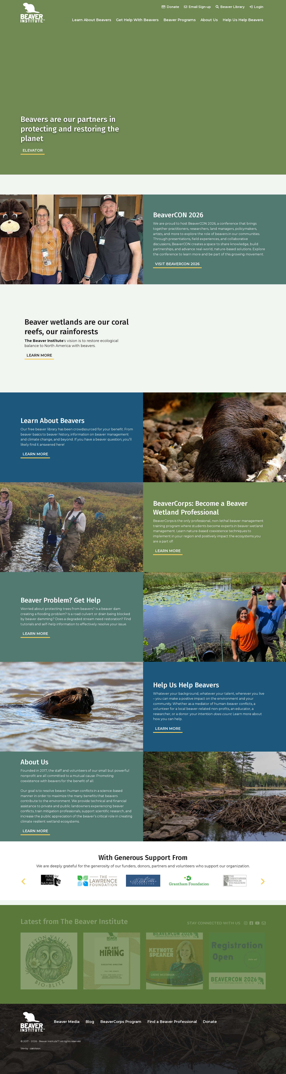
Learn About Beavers (91, 20)
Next (263, 881)
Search (223, 1022)
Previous (24, 881)
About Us (209, 20)
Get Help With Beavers (137, 20)
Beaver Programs (179, 20)
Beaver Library (230, 7)
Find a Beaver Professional (172, 1022)
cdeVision (35, 1048)
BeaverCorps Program (120, 1022)
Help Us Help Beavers (243, 20)
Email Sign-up (197, 7)
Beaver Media (67, 1022)
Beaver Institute (33, 13)
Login (256, 7)
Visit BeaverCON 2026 (177, 264)
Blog (90, 1022)
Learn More (39, 355)
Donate (170, 7)
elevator (33, 150)
